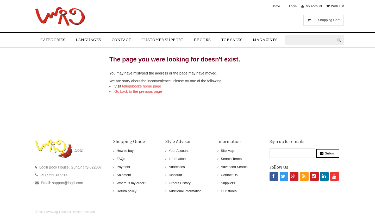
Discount (175, 175)
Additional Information (185, 191)
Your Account (179, 151)
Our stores (229, 191)
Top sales (232, 40)
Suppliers (228, 183)
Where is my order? (131, 183)
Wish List (337, 6)
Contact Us (229, 175)
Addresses (177, 167)
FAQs (121, 159)
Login (293, 6)
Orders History (180, 183)
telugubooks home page (141, 86)
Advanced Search (234, 167)
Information (177, 159)
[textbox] (310, 40)
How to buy (125, 151)
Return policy (126, 191)
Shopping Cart (329, 20)
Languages (88, 40)
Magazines (265, 40)
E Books (202, 40)
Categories (52, 40)
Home (276, 6)
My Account (314, 6)
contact (121, 40)
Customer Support (162, 40)
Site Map (227, 151)
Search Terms (231, 159)
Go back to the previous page (138, 91)
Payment (123, 167)
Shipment (124, 175)
